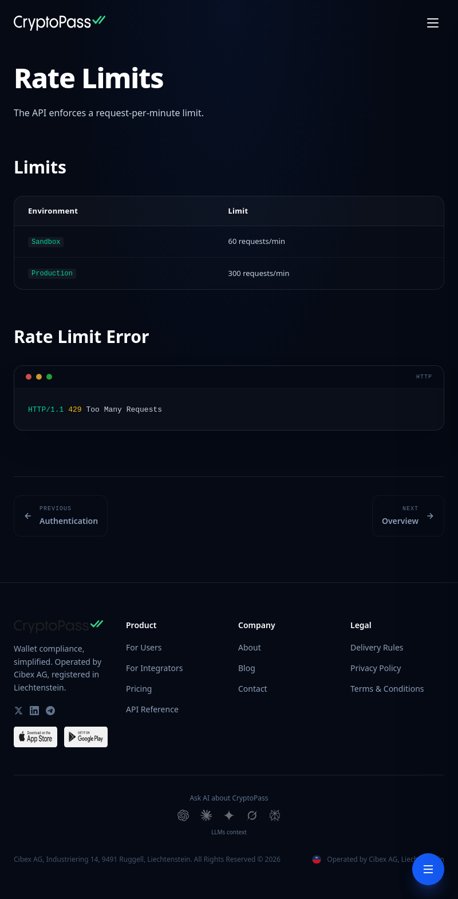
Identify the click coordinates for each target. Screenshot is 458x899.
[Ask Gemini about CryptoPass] (229, 813)
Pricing (139, 686)
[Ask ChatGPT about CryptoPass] (183, 813)
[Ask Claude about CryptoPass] (206, 813)
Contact (252, 686)
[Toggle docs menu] (428, 869)
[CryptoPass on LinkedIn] (34, 708)
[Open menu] (432, 22)
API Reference (152, 707)
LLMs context (229, 830)
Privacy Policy (375, 666)
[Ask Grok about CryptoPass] (252, 813)
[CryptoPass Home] (59, 23)
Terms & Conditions (387, 686)
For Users (143, 645)
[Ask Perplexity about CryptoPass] (275, 813)
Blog (246, 666)
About (249, 645)
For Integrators (154, 666)
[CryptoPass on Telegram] (50, 708)
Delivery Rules (376, 645)
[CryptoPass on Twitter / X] (18, 708)
